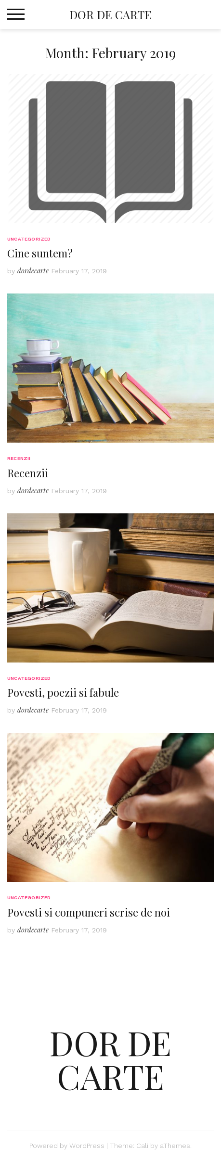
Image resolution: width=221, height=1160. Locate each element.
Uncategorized (29, 239)
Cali (142, 1145)
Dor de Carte (110, 14)
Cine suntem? (40, 253)
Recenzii (19, 458)
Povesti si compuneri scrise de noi (88, 912)
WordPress (86, 1145)
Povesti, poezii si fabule (63, 692)
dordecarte (33, 270)
